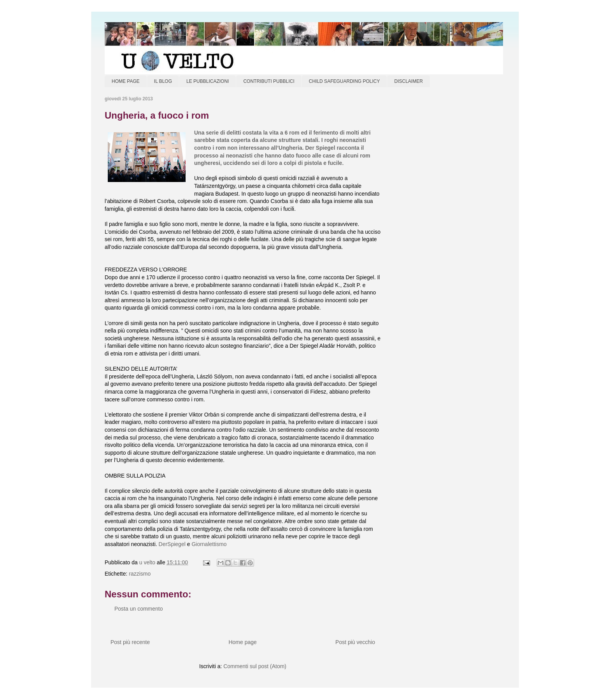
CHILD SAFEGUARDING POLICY (344, 81)
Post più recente (130, 642)
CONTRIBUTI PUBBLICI (268, 81)
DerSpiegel (172, 544)
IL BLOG (163, 81)
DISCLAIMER (408, 81)
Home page (242, 642)
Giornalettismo (208, 544)
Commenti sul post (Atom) (254, 666)
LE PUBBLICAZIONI (207, 81)
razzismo (140, 574)
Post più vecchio (355, 642)
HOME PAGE (126, 81)
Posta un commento (138, 609)
